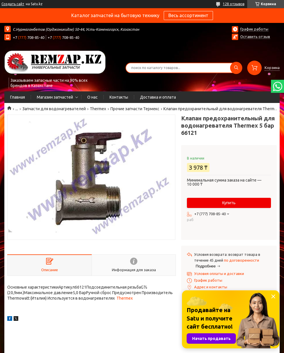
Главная (17, 97)
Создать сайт (12, 4)
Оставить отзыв (255, 37)
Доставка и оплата (158, 97)
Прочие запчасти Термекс (134, 108)
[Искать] (236, 68)
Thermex (98, 108)
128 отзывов (233, 4)
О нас (92, 97)
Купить (229, 202)
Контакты (119, 97)
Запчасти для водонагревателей (54, 108)
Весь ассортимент (188, 15)
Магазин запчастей (55, 97)
